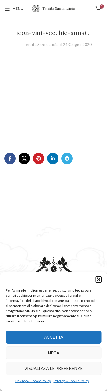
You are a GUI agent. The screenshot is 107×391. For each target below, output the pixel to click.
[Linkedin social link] (52, 158)
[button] (98, 279)
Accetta (53, 337)
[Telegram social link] (67, 158)
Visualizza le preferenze (53, 368)
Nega (53, 352)
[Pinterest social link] (38, 158)
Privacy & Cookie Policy (33, 381)
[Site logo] (53, 8)
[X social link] (24, 158)
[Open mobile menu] (13, 8)
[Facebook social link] (10, 158)
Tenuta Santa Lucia (40, 44)
